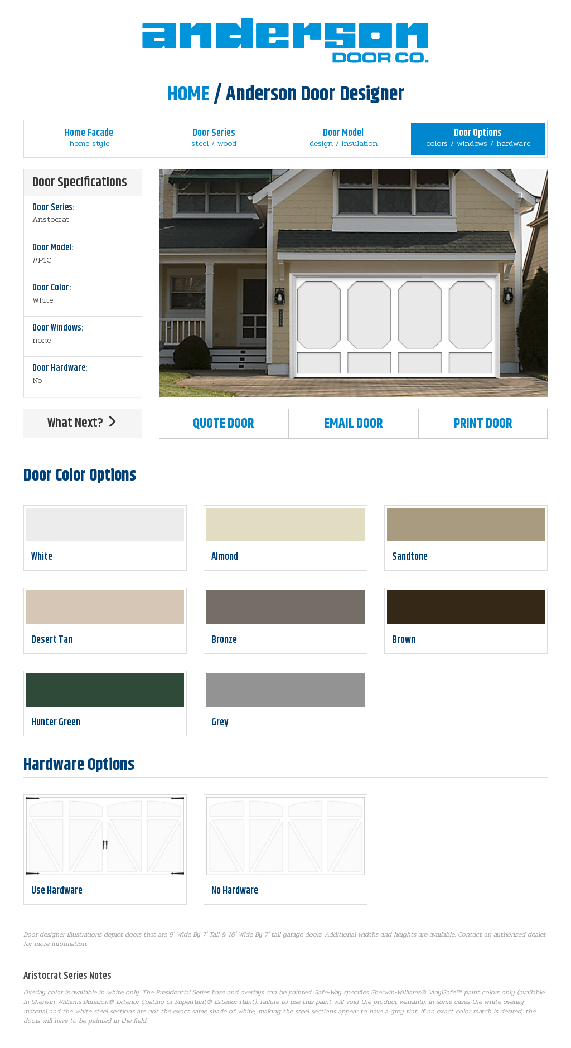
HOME (188, 94)
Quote (223, 424)
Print (483, 424)
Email (353, 424)
